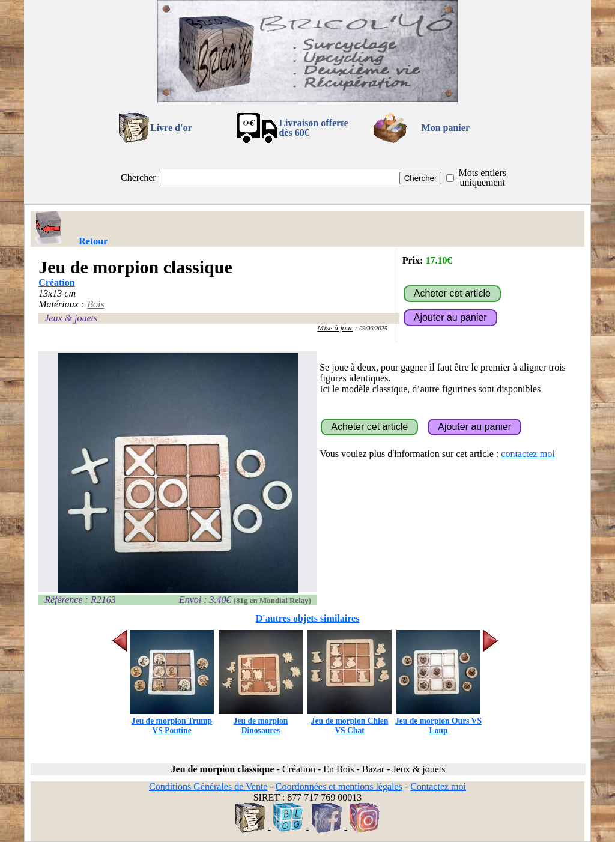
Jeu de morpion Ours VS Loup (438, 721)
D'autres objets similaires (308, 618)
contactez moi (527, 454)
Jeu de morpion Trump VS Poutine (172, 721)
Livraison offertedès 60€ (313, 128)
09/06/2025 (373, 328)
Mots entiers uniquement (482, 177)
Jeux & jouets (70, 318)
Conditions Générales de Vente (208, 786)
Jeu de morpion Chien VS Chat (350, 721)
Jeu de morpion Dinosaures (261, 721)
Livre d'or (171, 128)
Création (56, 282)
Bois (95, 304)
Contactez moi (438, 786)
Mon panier (446, 128)
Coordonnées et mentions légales (339, 786)
